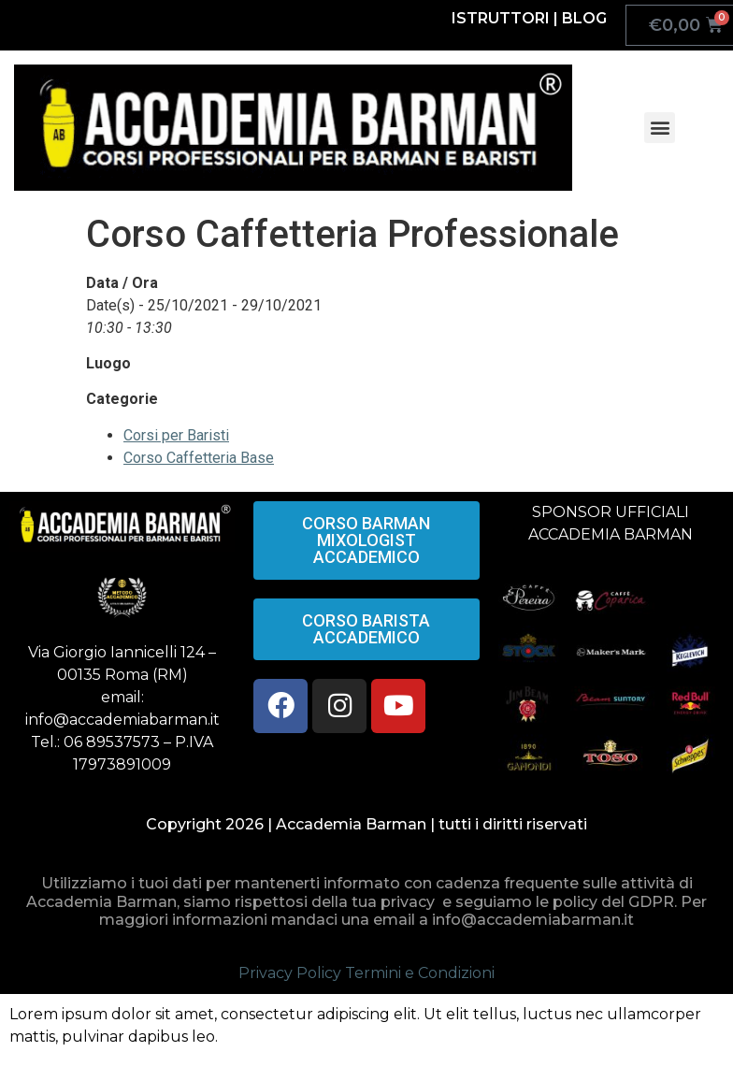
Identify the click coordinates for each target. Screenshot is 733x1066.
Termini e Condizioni (420, 973)
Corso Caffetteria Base (198, 458)
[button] (659, 127)
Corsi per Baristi (176, 435)
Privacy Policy (289, 973)
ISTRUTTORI (501, 18)
